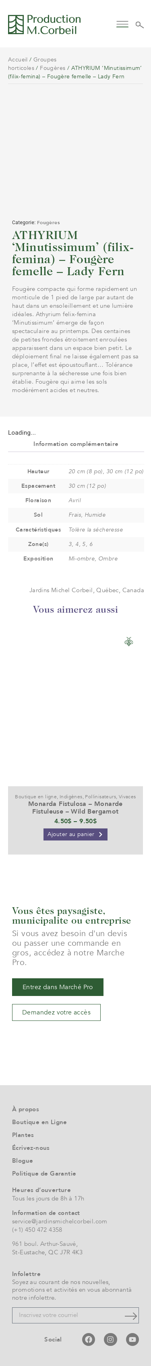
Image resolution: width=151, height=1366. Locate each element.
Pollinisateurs (100, 796)
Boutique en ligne (36, 796)
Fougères (52, 68)
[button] (123, 23)
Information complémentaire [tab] (75, 444)
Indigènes (71, 796)
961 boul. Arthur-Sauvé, (45, 1244)
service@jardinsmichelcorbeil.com (60, 1221)
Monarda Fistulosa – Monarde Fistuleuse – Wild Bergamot (75, 808)
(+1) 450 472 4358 (37, 1230)
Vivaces (127, 796)
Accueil (18, 59)
